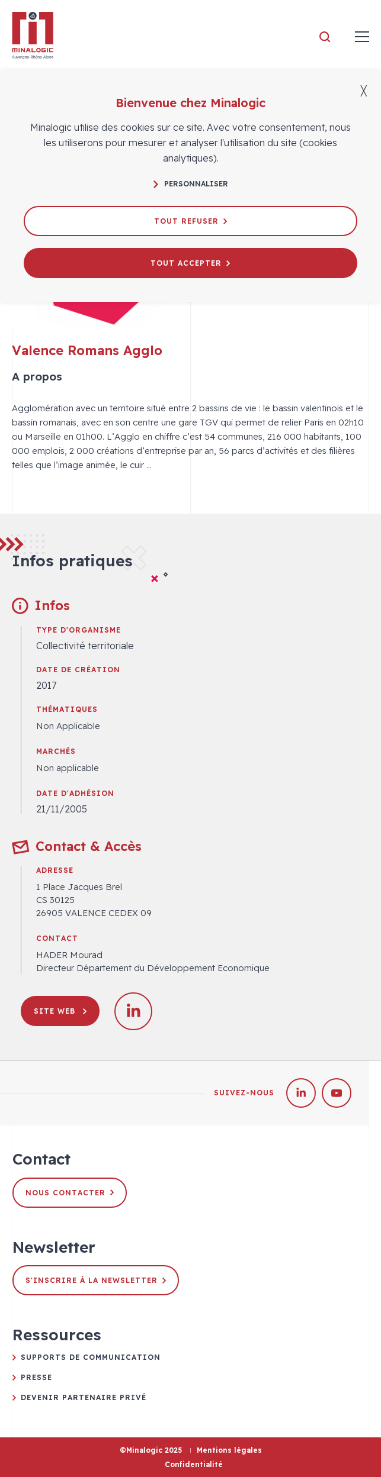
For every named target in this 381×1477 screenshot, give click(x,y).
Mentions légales (229, 1450)
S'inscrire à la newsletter (95, 1280)
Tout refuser (190, 221)
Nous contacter (69, 1192)
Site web (60, 1011)
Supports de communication (91, 1357)
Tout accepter (190, 263)
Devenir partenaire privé (83, 1397)
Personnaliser (190, 183)
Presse (36, 1377)
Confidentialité (194, 1464)
